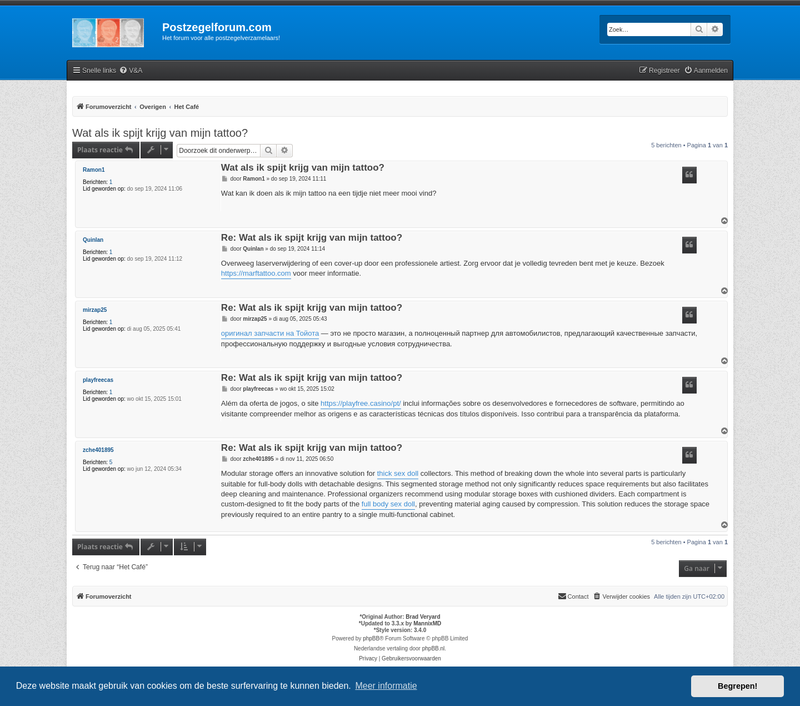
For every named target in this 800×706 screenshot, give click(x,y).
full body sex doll (388, 504)
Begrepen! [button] (737, 686)
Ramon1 (93, 170)
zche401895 (98, 450)
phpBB (371, 638)
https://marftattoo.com (256, 273)
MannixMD (427, 623)
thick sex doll (397, 473)
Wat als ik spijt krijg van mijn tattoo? (160, 133)
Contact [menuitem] (573, 596)
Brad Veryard (423, 617)
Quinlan (93, 240)
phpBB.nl (433, 648)
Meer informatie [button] (386, 685)
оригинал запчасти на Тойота (270, 333)
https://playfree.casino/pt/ (361, 403)
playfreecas (98, 380)
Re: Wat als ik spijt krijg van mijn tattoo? (311, 238)
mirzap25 (95, 310)
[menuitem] (130, 70)
